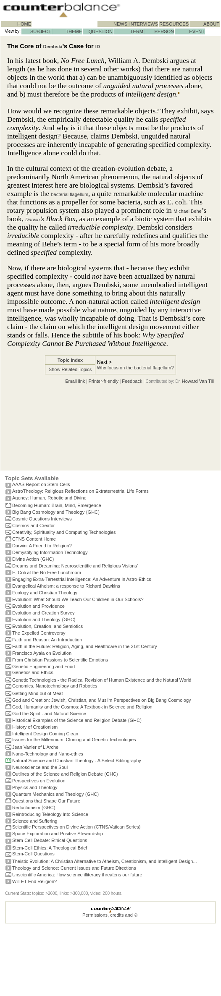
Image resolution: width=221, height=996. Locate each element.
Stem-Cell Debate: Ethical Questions (49, 840)
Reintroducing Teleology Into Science (50, 814)
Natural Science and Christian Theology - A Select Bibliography (76, 760)
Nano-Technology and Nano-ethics (47, 753)
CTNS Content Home (34, 538)
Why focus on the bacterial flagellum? (135, 367)
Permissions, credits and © (109, 915)
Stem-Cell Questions (33, 853)
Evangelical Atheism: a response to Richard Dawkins (66, 585)
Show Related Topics (70, 369)
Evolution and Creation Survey (43, 612)
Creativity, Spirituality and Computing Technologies (64, 532)
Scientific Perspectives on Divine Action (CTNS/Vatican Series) (76, 826)
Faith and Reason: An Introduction (47, 639)
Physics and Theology (34, 787)
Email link (75, 381)
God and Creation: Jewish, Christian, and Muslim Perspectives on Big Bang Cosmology (101, 700)
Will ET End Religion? (34, 881)
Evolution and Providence (38, 606)
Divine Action (25, 559)
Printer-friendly (103, 381)
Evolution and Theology (36, 619)
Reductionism (26, 807)
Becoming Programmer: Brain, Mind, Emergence (56, 505)
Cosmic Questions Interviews (42, 518)
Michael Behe (188, 211)
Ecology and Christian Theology (44, 592)
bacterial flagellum (69, 194)
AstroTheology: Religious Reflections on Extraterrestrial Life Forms (80, 491)
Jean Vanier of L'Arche (35, 747)
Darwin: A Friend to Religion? (42, 545)
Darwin (32, 219)
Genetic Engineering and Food (43, 666)
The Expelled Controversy (39, 632)
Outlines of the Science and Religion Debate (57, 773)
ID (97, 46)
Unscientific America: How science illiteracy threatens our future (77, 874)
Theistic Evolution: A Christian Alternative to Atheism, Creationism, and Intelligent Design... (104, 861)
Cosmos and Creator (33, 525)
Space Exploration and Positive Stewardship (57, 833)
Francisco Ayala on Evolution (41, 653)
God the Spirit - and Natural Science (49, 713)
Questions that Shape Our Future (46, 800)
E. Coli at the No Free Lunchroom (46, 572)
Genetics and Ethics (32, 672)
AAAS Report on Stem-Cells (41, 484)
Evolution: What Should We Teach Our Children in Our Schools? (78, 599)
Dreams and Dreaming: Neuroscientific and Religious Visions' (75, 565)
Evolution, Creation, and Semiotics (47, 626)
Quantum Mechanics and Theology (48, 794)
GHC (93, 512)
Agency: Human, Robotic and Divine (49, 497)
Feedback (132, 381)
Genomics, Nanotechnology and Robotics (54, 685)
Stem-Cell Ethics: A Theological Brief (49, 847)
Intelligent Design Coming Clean (45, 733)
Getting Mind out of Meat (37, 693)
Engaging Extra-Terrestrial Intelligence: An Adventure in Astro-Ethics (81, 579)
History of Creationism (35, 726)
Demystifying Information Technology (50, 552)
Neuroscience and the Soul (40, 767)
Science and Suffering (34, 820)
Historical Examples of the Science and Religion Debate (69, 720)
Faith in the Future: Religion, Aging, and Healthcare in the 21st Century (84, 646)
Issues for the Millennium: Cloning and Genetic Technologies (74, 739)
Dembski (53, 46)
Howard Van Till (198, 381)
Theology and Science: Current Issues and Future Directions (74, 868)
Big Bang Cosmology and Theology (48, 512)
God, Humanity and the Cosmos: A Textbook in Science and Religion (82, 706)
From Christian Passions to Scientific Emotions (60, 659)
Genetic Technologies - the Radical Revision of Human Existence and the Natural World (101, 679)
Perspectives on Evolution (39, 780)
